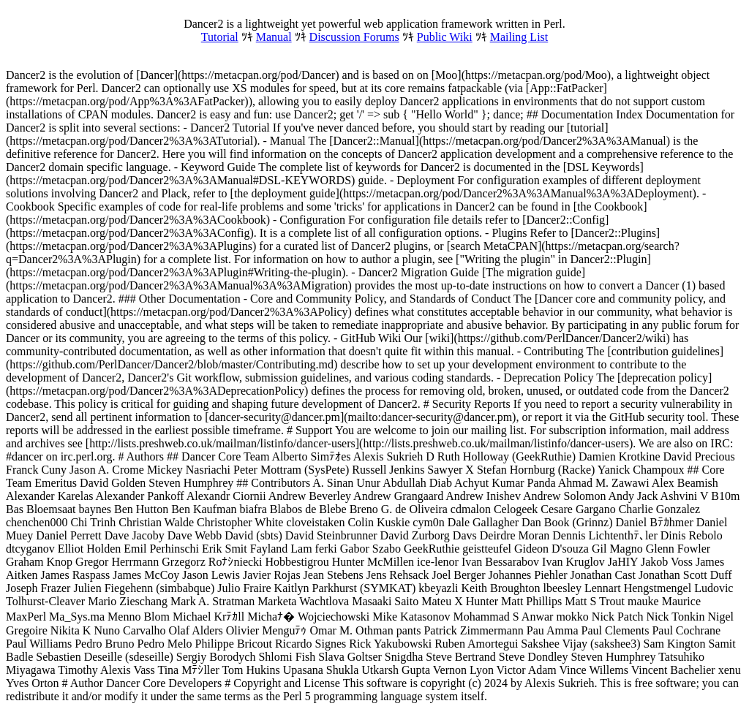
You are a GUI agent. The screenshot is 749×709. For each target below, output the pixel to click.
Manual (274, 37)
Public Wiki (445, 37)
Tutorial (219, 37)
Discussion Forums (354, 37)
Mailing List (519, 37)
